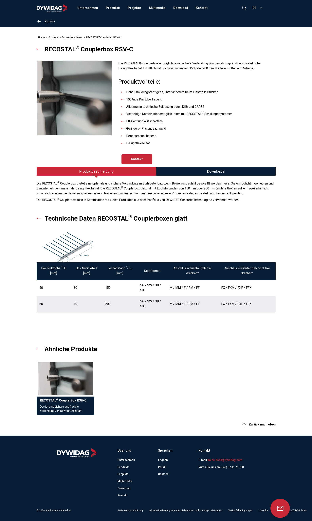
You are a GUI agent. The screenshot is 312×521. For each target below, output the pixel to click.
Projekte (134, 8)
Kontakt (202, 8)
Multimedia (157, 8)
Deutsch (163, 474)
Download (180, 8)
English (163, 460)
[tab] (96, 171)
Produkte (113, 8)
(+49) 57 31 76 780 (232, 467)
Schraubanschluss (72, 37)
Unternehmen (87, 8)
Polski (162, 467)
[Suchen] (244, 8)
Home (41, 37)
